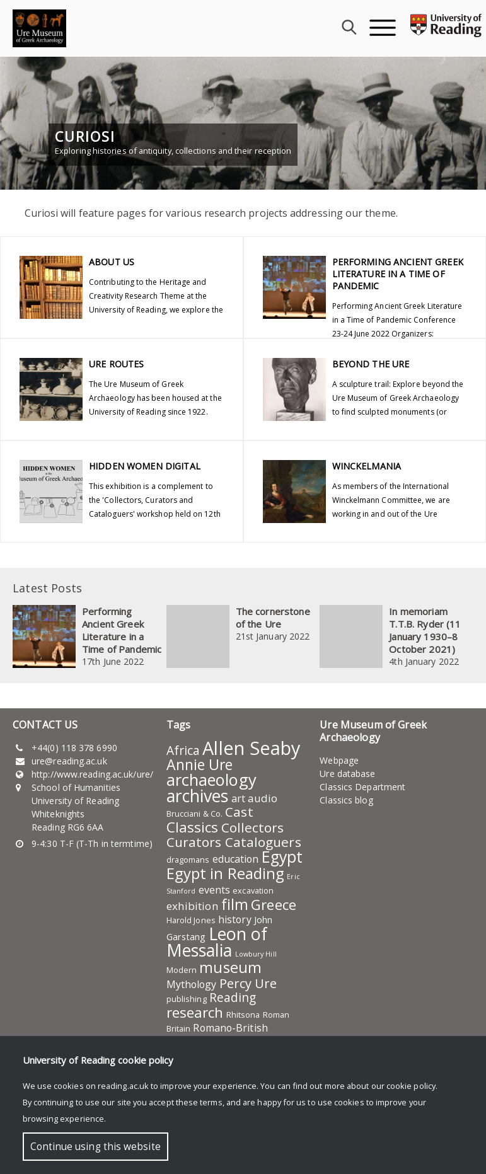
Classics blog (346, 800)
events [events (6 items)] (215, 890)
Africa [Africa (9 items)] (183, 750)
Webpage (339, 760)
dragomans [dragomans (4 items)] (188, 859)
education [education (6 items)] (235, 859)
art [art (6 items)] (238, 798)
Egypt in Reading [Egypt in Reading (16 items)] (225, 873)
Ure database (347, 774)
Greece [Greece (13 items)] (273, 904)
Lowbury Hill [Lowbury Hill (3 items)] (256, 954)
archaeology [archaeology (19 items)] (211, 779)
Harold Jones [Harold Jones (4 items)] (191, 920)
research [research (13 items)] (195, 1012)
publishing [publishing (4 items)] (186, 998)
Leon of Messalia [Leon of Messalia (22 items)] (217, 942)
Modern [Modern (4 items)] (181, 969)
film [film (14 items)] (234, 904)
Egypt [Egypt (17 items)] (282, 856)
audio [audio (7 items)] (263, 798)
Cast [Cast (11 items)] (239, 811)
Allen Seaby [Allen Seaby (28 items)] (251, 747)
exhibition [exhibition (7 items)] (192, 906)
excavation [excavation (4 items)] (253, 890)
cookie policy (411, 1085)
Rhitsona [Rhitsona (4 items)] (243, 1014)
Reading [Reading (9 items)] (233, 997)
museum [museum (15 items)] (230, 967)
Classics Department (362, 787)
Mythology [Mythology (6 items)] (191, 984)
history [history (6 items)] (235, 919)
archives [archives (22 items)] (197, 795)
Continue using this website (95, 1146)
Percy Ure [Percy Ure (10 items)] (248, 983)
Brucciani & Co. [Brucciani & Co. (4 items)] (194, 813)
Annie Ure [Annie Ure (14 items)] (199, 764)
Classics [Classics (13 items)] (192, 827)
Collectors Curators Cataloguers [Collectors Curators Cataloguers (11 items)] (233, 835)
